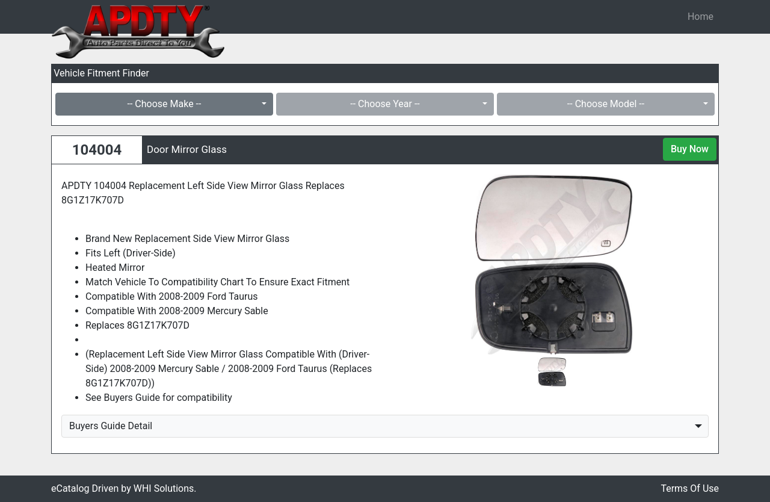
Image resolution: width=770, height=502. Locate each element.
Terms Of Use (690, 488)
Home (700, 16)
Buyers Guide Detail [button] (110, 426)
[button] (417, 264)
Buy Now (690, 149)
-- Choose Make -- (165, 104)
